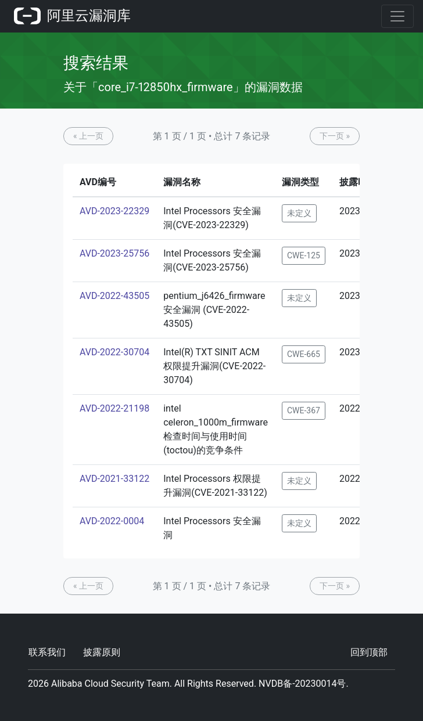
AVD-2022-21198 (114, 408)
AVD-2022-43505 (114, 295)
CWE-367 (303, 410)
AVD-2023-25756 (114, 253)
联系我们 (47, 652)
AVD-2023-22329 (114, 211)
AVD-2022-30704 (114, 352)
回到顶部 (369, 652)
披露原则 (101, 652)
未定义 (299, 213)
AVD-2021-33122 (114, 478)
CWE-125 (303, 255)
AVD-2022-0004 (112, 521)
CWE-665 (303, 354)
